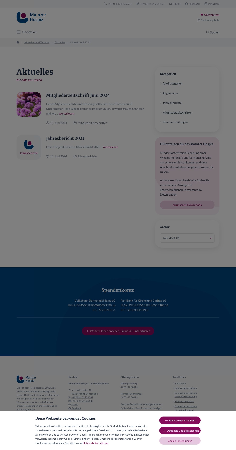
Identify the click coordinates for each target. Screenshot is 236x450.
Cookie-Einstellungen (180, 440)
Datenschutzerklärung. (96, 442)
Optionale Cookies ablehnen (183, 430)
